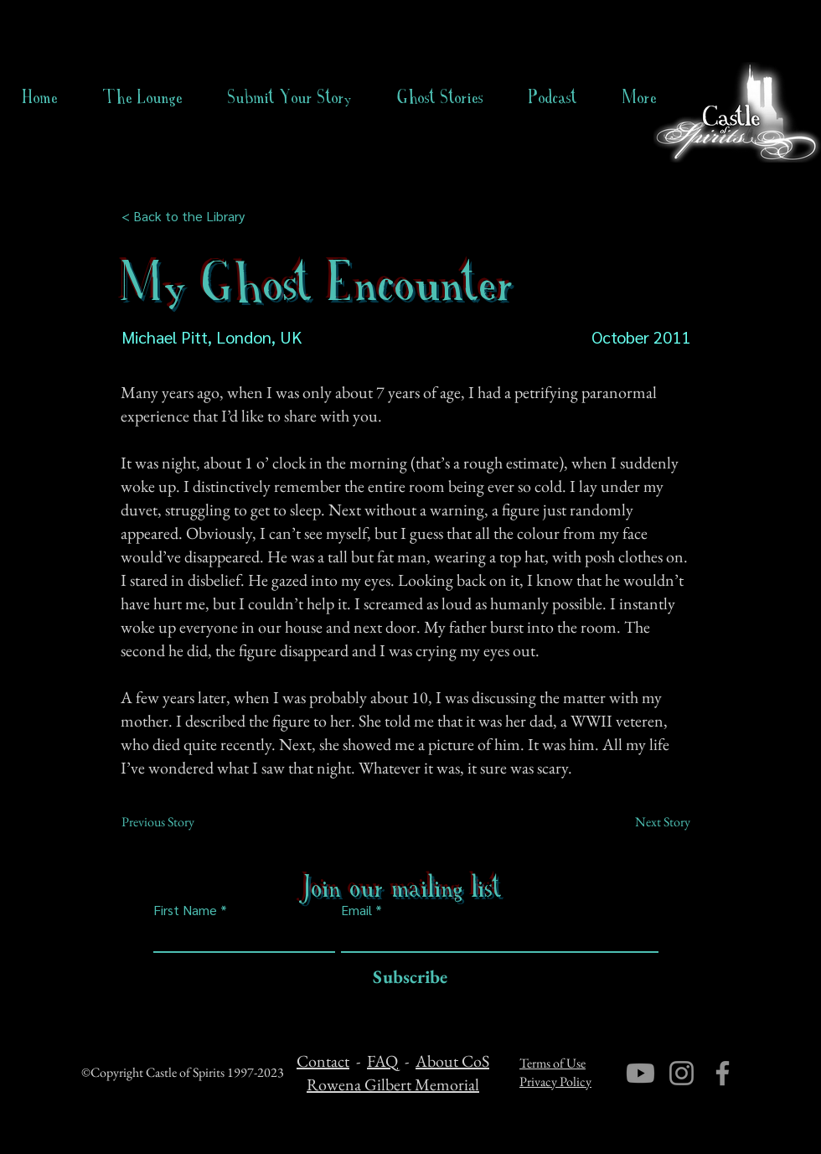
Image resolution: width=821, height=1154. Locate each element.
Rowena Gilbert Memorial (393, 1084)
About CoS (452, 1061)
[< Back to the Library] (188, 216)
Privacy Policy (555, 1081)
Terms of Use (552, 1063)
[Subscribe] (406, 977)
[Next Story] (648, 822)
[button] (440, 97)
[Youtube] (640, 1073)
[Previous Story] (176, 822)
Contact (323, 1061)
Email (356, 910)
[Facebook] (722, 1073)
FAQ (382, 1061)
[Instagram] (681, 1073)
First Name (185, 910)
